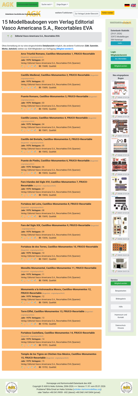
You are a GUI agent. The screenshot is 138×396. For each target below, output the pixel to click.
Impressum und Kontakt (121, 316)
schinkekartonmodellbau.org (87, 389)
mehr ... (121, 43)
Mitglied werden (120, 66)
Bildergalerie (121, 299)
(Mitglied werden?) (64, 49)
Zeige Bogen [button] (61, 4)
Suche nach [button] (46, 4)
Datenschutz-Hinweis (121, 326)
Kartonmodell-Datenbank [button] (27, 4)
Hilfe (121, 307)
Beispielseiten (120, 291)
